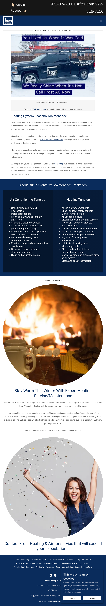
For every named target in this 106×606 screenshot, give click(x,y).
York (34, 109)
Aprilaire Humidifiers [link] (21, 567)
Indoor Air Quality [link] (37, 567)
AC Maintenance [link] (36, 563)
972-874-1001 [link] (63, 4)
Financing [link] (25, 560)
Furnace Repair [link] (22, 563)
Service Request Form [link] (83, 567)
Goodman (41, 109)
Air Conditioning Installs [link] (39, 560)
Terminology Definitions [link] (65, 567)
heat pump (58, 164)
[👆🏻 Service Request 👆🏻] (19, 7)
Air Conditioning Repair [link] (59, 560)
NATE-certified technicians (51, 140)
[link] (8, 20)
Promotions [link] (50, 567)
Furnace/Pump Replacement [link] (80, 560)
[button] (101, 20)
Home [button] (17, 560)
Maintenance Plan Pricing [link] (71, 563)
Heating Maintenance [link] (52, 563)
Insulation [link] (86, 563)
